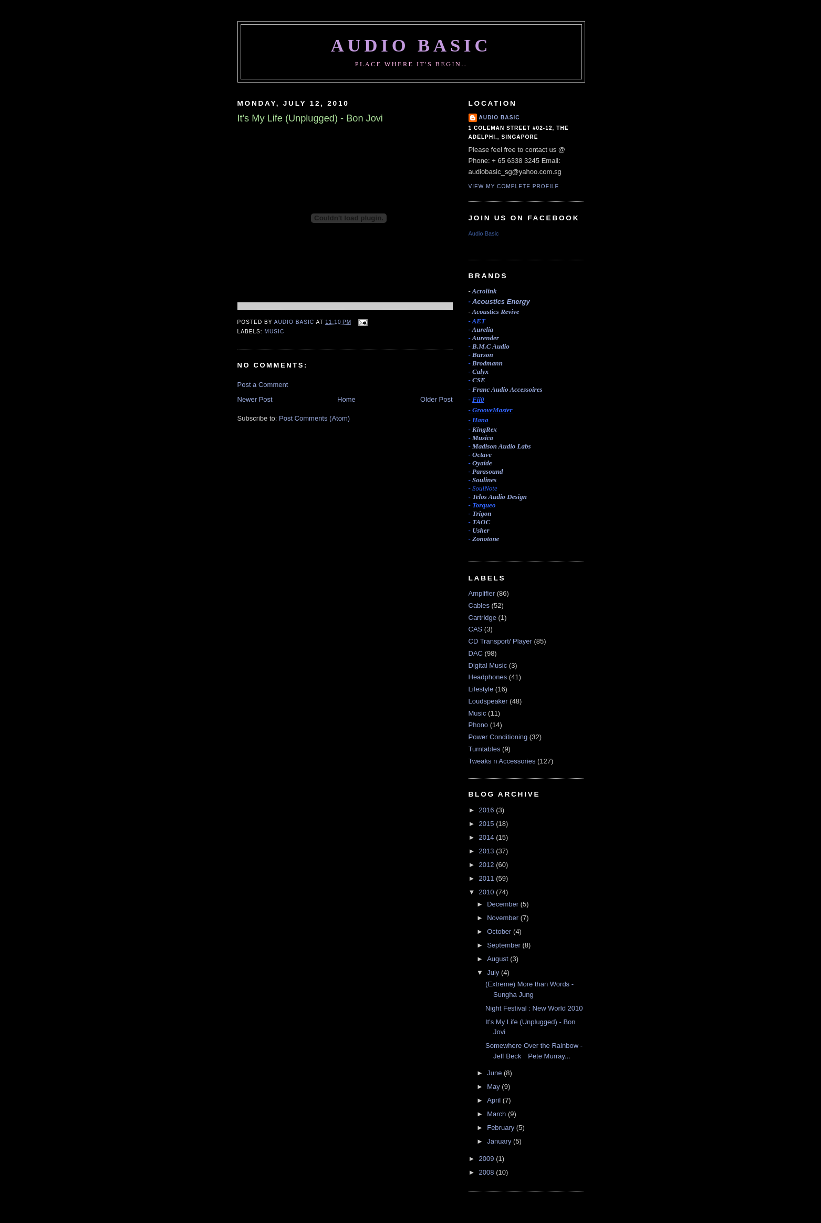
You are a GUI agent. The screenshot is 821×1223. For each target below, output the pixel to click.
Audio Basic (411, 45)
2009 (487, 1159)
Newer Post (255, 399)
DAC (476, 653)
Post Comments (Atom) (314, 418)
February (501, 1128)
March (497, 1114)
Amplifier (482, 593)
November (504, 918)
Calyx (480, 371)
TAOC (481, 522)
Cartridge (482, 617)
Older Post (436, 399)
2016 (487, 810)
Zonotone (485, 539)
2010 (487, 892)
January (500, 1141)
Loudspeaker (488, 701)
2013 (487, 851)
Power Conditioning (498, 737)
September (504, 945)
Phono (479, 725)
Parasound (487, 471)
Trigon (481, 513)
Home (346, 399)
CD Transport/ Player (500, 641)
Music (275, 331)
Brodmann (487, 363)
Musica (482, 438)
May (494, 1086)
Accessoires (507, 389)
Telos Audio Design (499, 497)
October (500, 931)
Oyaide (482, 463)
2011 (487, 878)
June (495, 1073)
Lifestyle (481, 689)
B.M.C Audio (491, 346)
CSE (478, 380)
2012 (487, 865)
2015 (487, 824)
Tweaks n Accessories (502, 761)
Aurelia (482, 329)
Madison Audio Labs (501, 446)
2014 (487, 837)
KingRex (484, 429)
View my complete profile (514, 186)
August (498, 959)
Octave (482, 454)
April (495, 1100)
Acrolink (484, 291)
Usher (481, 530)
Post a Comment (262, 385)
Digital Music (488, 665)
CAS (476, 629)
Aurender (485, 338)
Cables (479, 605)
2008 (487, 1172)
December (504, 904)
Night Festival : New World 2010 (534, 1008)
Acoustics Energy (501, 301)
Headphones (488, 677)
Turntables (485, 749)
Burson (482, 355)
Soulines (484, 480)
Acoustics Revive (495, 311)
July (494, 972)
